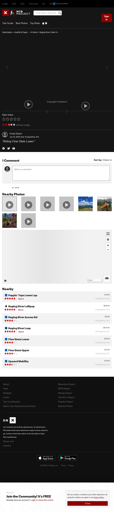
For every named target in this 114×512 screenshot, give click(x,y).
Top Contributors (11, 401)
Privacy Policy (99, 497)
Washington (7, 32)
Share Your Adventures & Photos (19, 406)
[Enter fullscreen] (108, 234)
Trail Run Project (66, 397)
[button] (3, 148)
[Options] (106, 278)
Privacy (71, 465)
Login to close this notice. (42, 500)
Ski (43, 4)
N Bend (34, 32)
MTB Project (64, 388)
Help (5, 388)
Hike (22, 4)
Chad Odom (16, 133)
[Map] (57, 256)
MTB (14, 4)
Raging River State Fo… (49, 32)
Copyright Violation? (57, 101)
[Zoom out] (108, 250)
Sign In (106, 18)
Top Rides (35, 23)
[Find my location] (108, 239)
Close (87, 503)
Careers (7, 445)
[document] (87, 499)
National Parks (65, 406)
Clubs (6, 397)
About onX (8, 441)
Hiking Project (65, 393)
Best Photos (22, 23)
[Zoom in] (108, 245)
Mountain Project (66, 384)
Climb (5, 4)
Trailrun (33, 4)
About (6, 384)
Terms (63, 465)
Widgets (7, 393)
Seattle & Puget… (21, 32)
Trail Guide (7, 23)
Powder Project (65, 401)
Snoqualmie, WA (32, 137)
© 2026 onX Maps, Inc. (49, 465)
